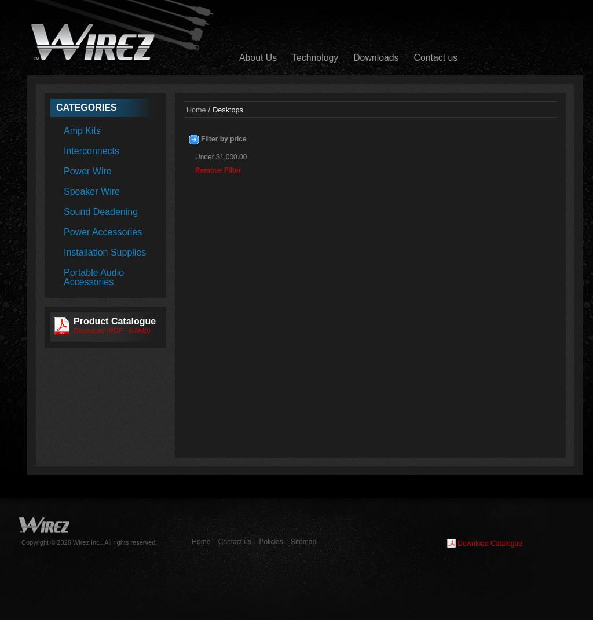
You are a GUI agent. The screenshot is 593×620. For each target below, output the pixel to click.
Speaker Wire (92, 191)
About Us (258, 58)
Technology (315, 58)
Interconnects (91, 151)
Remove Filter (218, 170)
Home (196, 110)
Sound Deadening (101, 212)
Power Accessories (103, 232)
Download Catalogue (489, 543)
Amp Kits (82, 131)
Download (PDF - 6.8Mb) (112, 331)
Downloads (375, 58)
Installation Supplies (105, 252)
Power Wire (88, 171)
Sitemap (303, 542)
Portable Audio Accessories (94, 277)
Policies (271, 542)
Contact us (436, 58)
